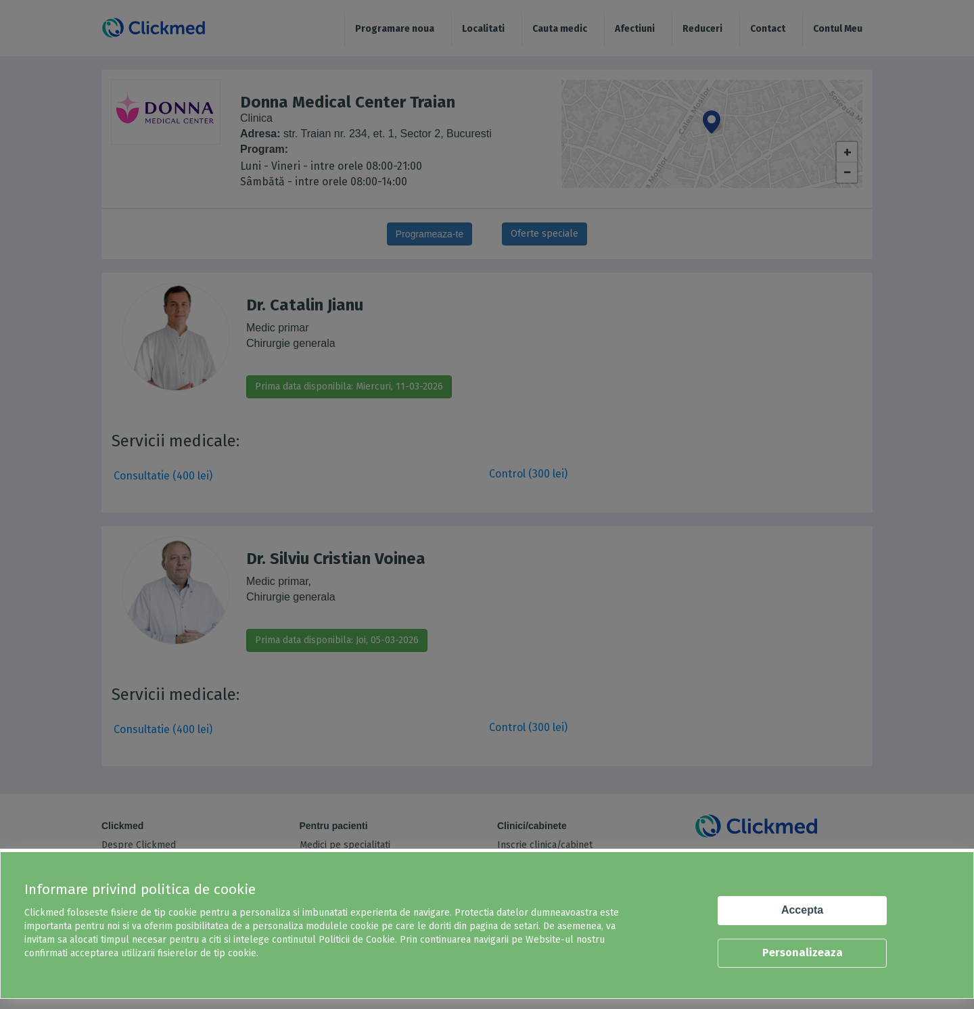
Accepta (802, 910)
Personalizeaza (802, 952)
